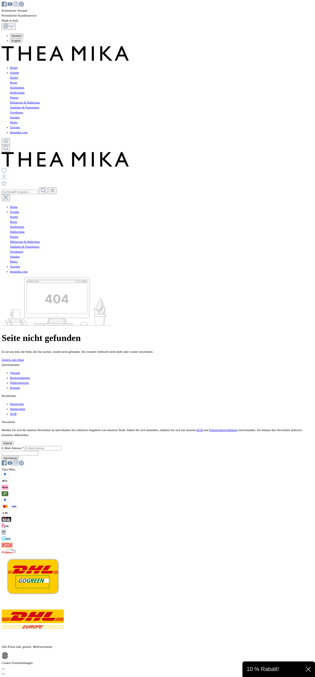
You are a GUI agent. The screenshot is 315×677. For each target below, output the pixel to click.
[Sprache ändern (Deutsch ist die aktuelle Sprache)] (9, 26)
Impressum (17, 404)
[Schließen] (3, 674)
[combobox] (20, 192)
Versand (15, 373)
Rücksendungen (20, 378)
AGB (13, 414)
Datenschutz (17, 409)
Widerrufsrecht (19, 382)
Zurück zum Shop (13, 359)
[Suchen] (6, 148)
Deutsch (17, 35)
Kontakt (15, 387)
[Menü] (6, 141)
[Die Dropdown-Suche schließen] (52, 190)
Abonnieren (10, 458)
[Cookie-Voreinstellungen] (3, 669)
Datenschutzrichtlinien (223, 430)
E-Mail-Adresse (13, 448)
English (16, 40)
